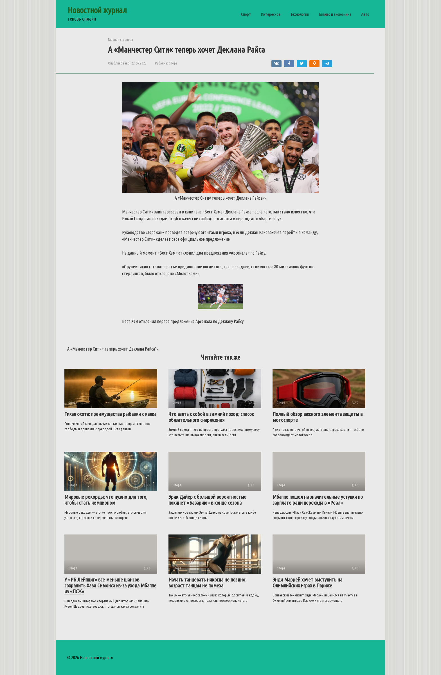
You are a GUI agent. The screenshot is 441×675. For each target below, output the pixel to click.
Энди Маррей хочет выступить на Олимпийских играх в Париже (307, 582)
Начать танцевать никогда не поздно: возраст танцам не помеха (207, 582)
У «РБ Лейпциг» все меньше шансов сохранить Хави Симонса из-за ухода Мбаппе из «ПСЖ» (110, 585)
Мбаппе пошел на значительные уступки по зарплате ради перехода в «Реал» (318, 500)
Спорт (246, 14)
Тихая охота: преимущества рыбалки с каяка (110, 414)
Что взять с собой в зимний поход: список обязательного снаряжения (211, 417)
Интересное (270, 14)
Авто (365, 14)
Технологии (299, 14)
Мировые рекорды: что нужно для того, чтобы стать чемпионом (105, 500)
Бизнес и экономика (335, 14)
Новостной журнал (97, 10)
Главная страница (120, 39)
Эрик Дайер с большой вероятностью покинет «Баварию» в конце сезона (207, 500)
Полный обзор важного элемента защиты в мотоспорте (318, 417)
